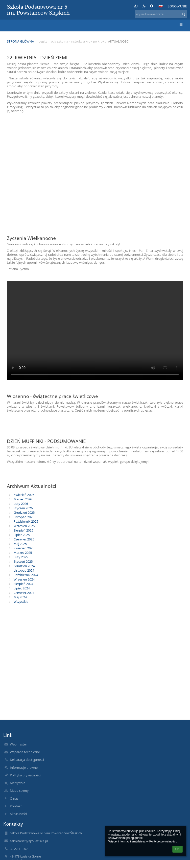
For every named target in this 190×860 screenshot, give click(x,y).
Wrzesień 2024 (24, 579)
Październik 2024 (26, 575)
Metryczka (17, 783)
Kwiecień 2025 (24, 548)
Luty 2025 (21, 557)
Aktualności (118, 41)
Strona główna (20, 41)
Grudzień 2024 (24, 566)
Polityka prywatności (25, 775)
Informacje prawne (24, 767)
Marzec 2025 (23, 552)
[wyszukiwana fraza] (161, 14)
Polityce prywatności (162, 841)
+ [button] (136, 6)
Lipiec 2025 (22, 535)
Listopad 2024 (24, 570)
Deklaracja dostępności (27, 759)
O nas (14, 798)
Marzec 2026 (23, 499)
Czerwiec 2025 (24, 539)
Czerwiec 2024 (24, 592)
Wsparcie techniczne (25, 752)
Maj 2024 (20, 597)
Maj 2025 (20, 543)
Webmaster (18, 744)
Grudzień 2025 (24, 512)
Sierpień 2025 (23, 530)
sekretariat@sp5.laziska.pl (29, 841)
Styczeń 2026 (23, 508)
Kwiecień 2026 (24, 494)
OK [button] (177, 849)
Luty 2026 (21, 503)
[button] (160, 6)
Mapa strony (19, 790)
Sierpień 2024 (23, 583)
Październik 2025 (26, 521)
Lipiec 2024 (22, 588)
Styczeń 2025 (23, 561)
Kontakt (16, 806)
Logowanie (177, 6)
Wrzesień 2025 (24, 526)
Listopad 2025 (24, 517)
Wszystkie (21, 601)
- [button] (144, 6)
